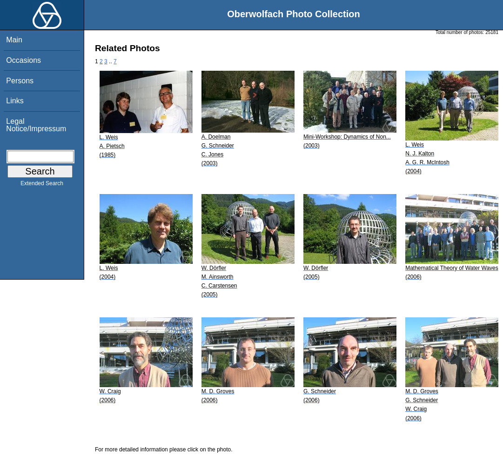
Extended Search (41, 185)
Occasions (23, 60)
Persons (20, 81)
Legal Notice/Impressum (36, 125)
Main (14, 40)
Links (14, 101)
